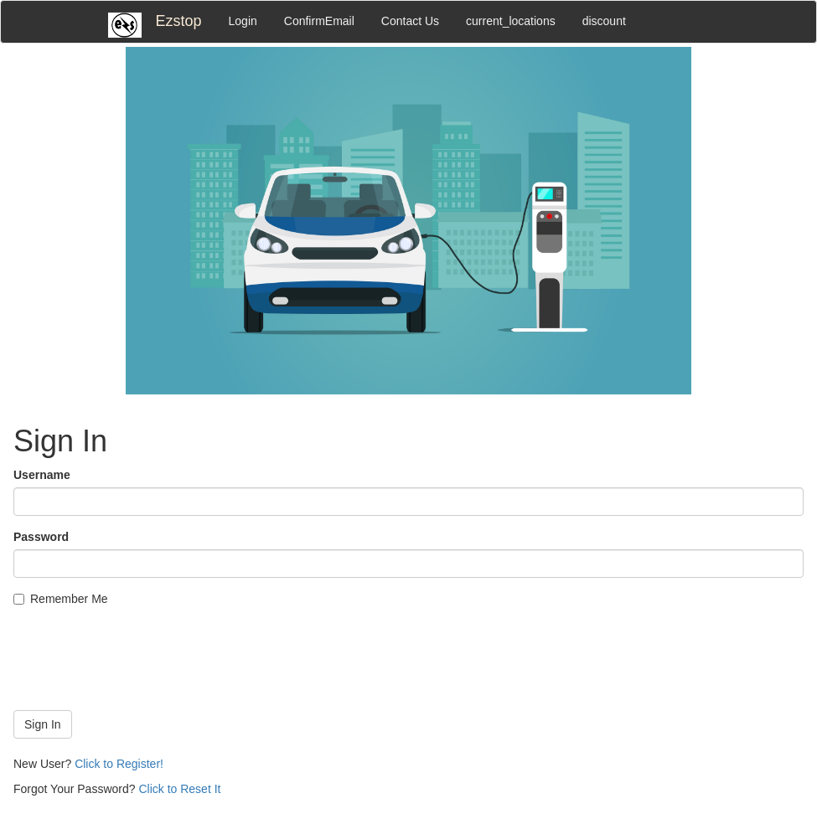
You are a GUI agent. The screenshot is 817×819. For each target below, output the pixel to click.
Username (41, 475)
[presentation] (140, 665)
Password (41, 536)
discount (604, 21)
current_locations (511, 21)
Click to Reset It (179, 789)
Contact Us (410, 21)
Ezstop (179, 21)
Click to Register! (119, 763)
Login (243, 21)
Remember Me (60, 598)
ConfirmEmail (319, 21)
